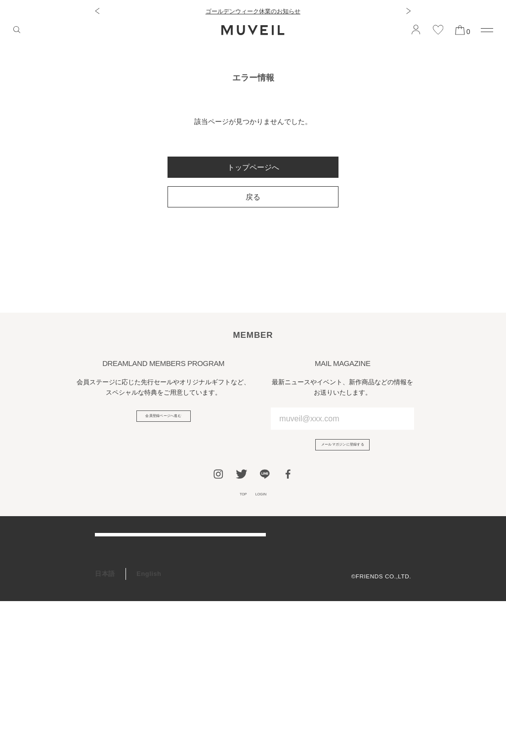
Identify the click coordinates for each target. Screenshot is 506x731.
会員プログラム (118, 623)
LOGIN (266, 507)
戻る (253, 197)
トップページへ (253, 167)
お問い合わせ (115, 602)
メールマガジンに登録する (342, 449)
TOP (236, 507)
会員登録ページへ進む (163, 420)
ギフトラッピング (121, 645)
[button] (97, 11)
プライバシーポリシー (380, 578)
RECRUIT (110, 666)
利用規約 (398, 565)
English (148, 704)
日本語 (105, 704)
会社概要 (398, 552)
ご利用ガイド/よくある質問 (136, 558)
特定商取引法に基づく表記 (374, 591)
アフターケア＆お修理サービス (142, 580)
